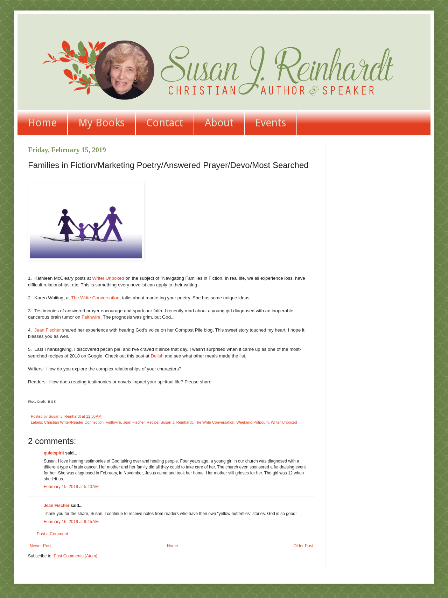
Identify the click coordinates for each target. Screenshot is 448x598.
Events (270, 123)
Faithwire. (92, 317)
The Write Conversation (95, 297)
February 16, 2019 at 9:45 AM (71, 521)
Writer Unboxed (108, 278)
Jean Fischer (47, 330)
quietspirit (54, 453)
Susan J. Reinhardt (177, 422)
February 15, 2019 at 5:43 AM (71, 486)
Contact (164, 123)
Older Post (303, 545)
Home (42, 123)
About (219, 123)
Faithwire (113, 422)
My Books (101, 123)
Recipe (153, 422)
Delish (156, 356)
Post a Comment (52, 533)
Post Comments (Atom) (75, 556)
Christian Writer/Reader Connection (74, 422)
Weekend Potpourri (253, 422)
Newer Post (40, 545)
